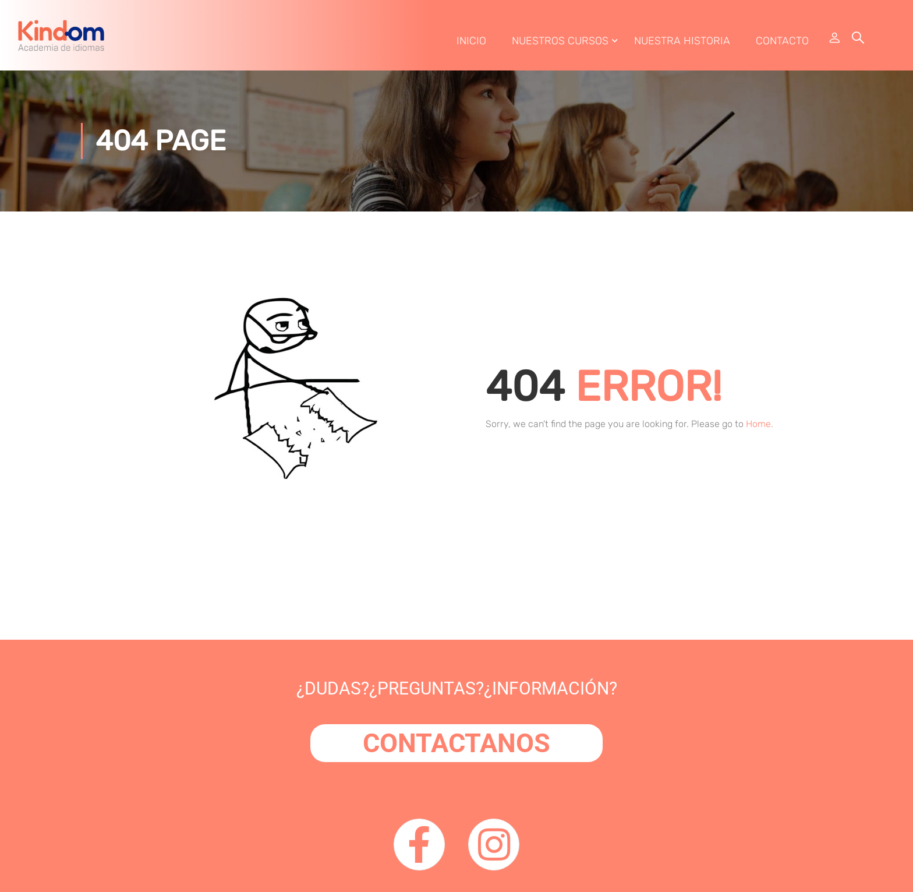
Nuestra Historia (682, 42)
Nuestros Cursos (559, 42)
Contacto (781, 42)
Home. (759, 427)
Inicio (471, 42)
